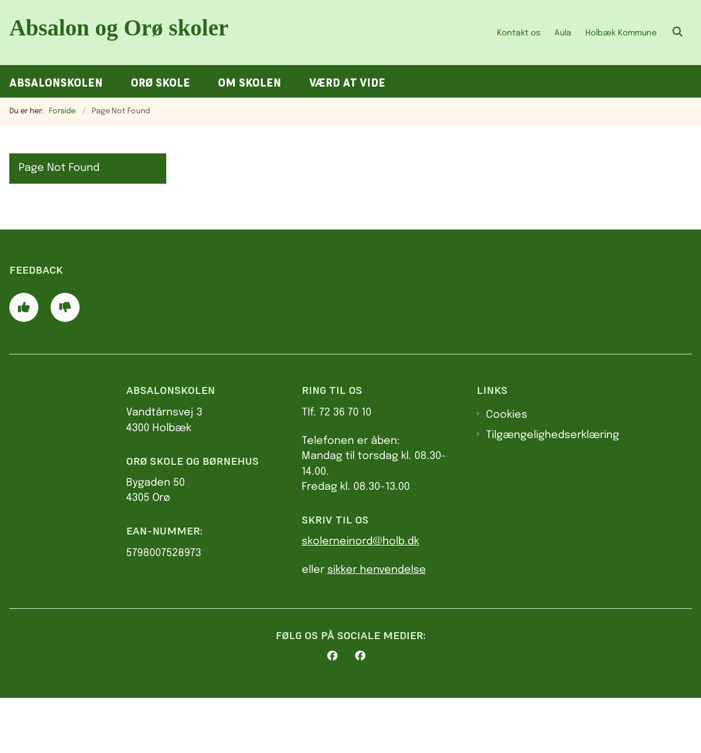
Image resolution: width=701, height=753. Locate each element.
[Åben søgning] (678, 32)
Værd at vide (347, 82)
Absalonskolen (56, 82)
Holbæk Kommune (621, 33)
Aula (563, 33)
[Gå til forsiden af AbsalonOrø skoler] (121, 32)
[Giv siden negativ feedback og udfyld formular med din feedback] (65, 361)
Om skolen (249, 82)
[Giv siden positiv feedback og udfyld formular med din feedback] (23, 361)
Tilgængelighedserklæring (552, 490)
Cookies (506, 470)
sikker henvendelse (376, 624)
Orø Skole (160, 82)
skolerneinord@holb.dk (360, 596)
